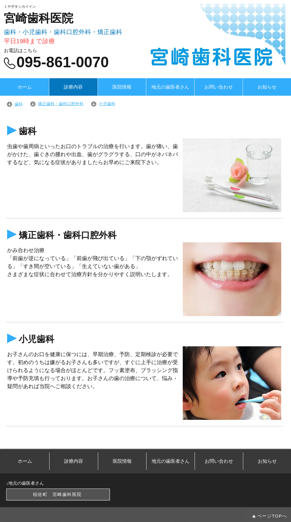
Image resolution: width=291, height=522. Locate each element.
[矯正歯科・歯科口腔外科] (60, 104)
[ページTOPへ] (269, 516)
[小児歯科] (144, 104)
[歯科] (18, 104)
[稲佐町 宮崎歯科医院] (58, 494)
